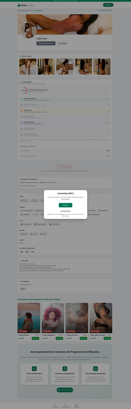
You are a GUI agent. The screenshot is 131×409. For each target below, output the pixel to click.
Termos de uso (65, 211)
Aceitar (65, 205)
